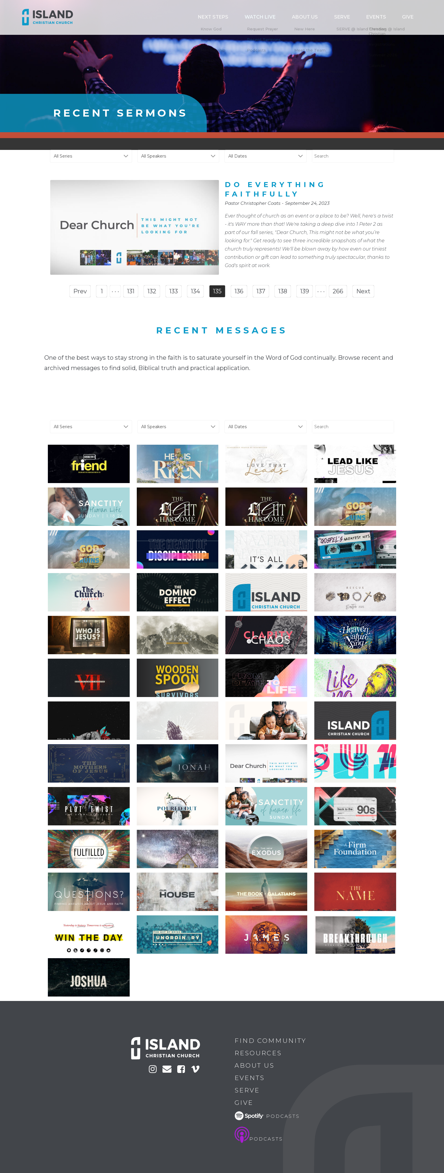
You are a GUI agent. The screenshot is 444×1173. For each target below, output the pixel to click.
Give (411, 17)
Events (387, 17)
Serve (361, 17)
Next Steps (259, 17)
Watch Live (296, 17)
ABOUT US (332, 17)
